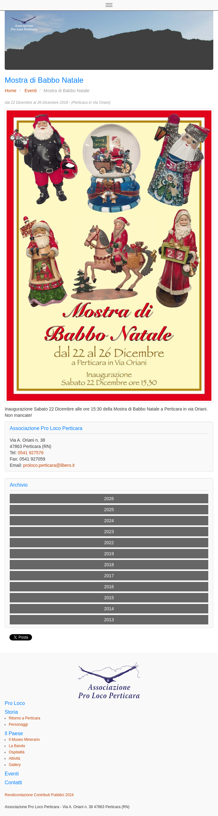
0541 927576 (31, 452)
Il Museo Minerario (24, 739)
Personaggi (18, 724)
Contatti (13, 782)
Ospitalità (17, 752)
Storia (11, 712)
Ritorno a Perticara (24, 718)
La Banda (17, 746)
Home (10, 90)
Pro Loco (15, 703)
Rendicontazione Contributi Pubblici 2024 (39, 795)
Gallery (15, 765)
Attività (14, 758)
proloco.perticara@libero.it (49, 465)
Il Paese (14, 733)
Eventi (31, 90)
